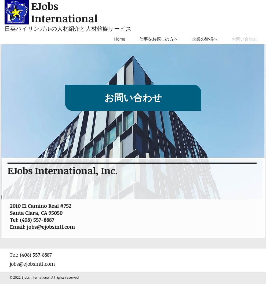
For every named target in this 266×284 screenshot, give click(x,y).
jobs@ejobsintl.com (51, 226)
